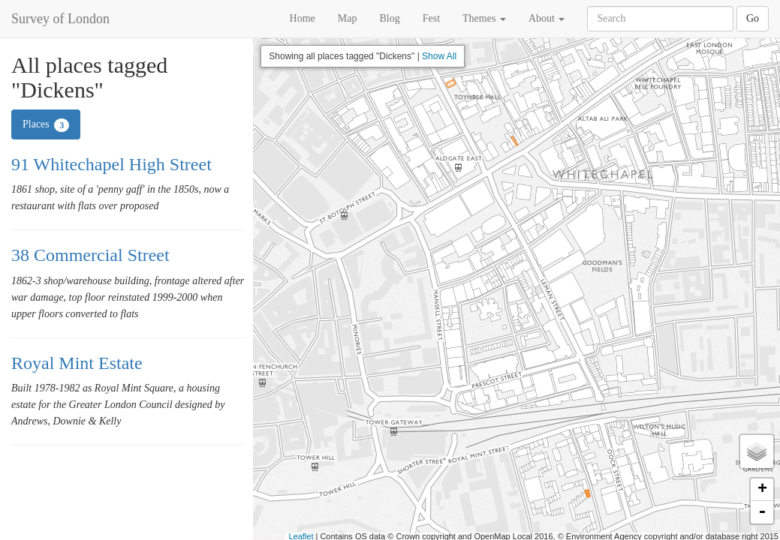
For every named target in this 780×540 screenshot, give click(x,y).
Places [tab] (46, 125)
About (547, 18)
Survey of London (60, 18)
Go (752, 18)
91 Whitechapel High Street (111, 164)
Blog (389, 18)
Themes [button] (484, 18)
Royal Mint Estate (77, 363)
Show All (439, 56)
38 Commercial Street (90, 255)
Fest (431, 18)
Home (302, 18)
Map (347, 18)
